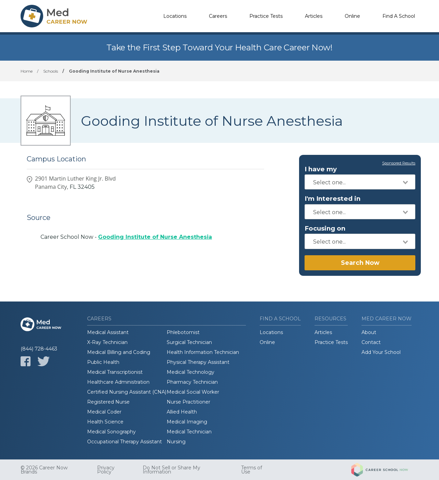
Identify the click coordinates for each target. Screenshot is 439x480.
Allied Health (182, 412)
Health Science (105, 422)
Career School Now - (126, 237)
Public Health (103, 362)
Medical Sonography (111, 432)
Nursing (176, 442)
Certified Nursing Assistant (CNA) (126, 392)
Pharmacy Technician (192, 382)
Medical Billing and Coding (118, 352)
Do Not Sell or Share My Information (171, 470)
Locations (175, 16)
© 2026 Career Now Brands (44, 470)
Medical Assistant (108, 332)
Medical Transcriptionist (115, 372)
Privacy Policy (106, 470)
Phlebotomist (183, 332)
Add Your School (381, 352)
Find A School (398, 16)
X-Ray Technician (107, 342)
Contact (371, 342)
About (368, 332)
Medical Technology (190, 372)
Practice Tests (266, 16)
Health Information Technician (203, 352)
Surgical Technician (189, 342)
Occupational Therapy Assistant (124, 442)
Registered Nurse (108, 402)
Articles (313, 16)
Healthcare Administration (118, 382)
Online (352, 16)
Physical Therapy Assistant (198, 362)
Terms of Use (251, 470)
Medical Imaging (187, 422)
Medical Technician (189, 432)
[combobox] (360, 182)
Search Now (360, 262)
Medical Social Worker (193, 392)
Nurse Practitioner (188, 402)
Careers (218, 16)
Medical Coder (104, 412)
